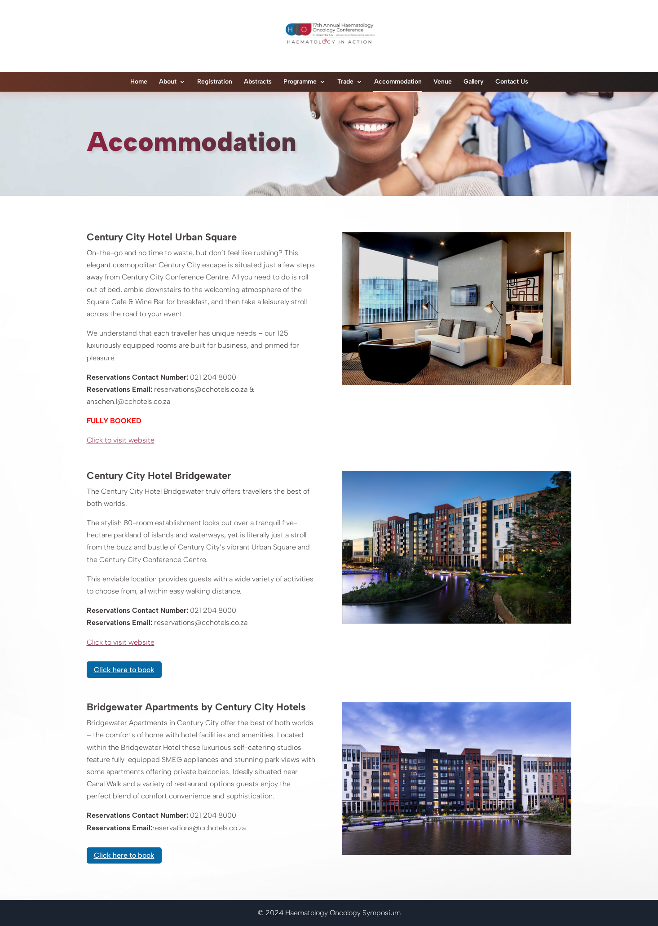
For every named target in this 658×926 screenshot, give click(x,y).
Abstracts (258, 81)
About (168, 81)
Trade (345, 81)
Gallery (474, 81)
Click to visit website (121, 440)
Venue (442, 81)
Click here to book (124, 669)
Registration (214, 81)
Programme (300, 81)
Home (138, 81)
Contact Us (511, 81)
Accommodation (398, 81)
